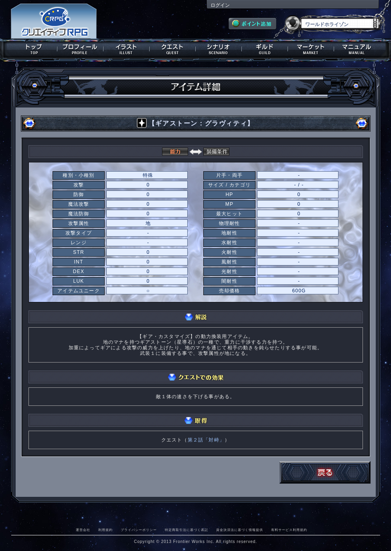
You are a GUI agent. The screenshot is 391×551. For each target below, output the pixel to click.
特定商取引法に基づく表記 (186, 530)
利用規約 (105, 530)
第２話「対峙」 (206, 440)
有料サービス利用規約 (289, 530)
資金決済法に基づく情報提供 (239, 530)
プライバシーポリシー (139, 530)
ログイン (220, 5)
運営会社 (83, 530)
